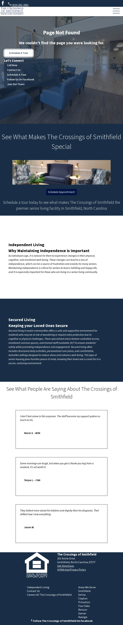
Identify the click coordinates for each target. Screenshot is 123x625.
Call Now (12, 65)
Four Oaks (84, 606)
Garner (82, 613)
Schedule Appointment (61, 192)
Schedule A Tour (18, 53)
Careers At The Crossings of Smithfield (49, 595)
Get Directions (65, 566)
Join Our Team (16, 84)
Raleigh (82, 617)
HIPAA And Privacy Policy (71, 570)
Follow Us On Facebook (20, 79)
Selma (82, 595)
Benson (82, 610)
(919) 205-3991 (18, 4)
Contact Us (13, 70)
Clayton (82, 598)
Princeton (84, 602)
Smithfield (84, 591)
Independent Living (26, 245)
